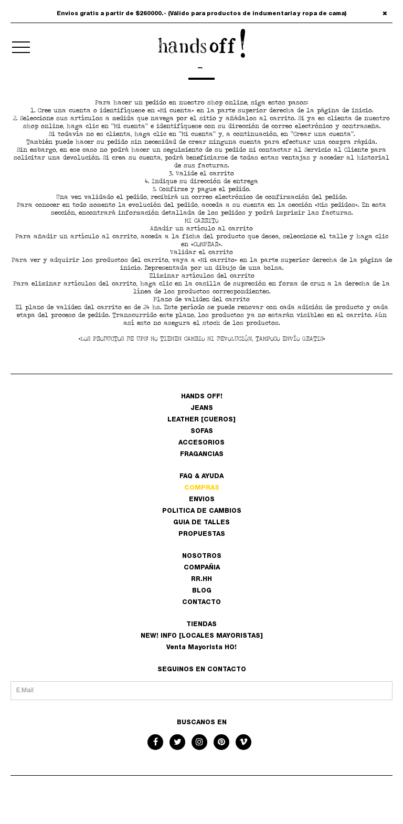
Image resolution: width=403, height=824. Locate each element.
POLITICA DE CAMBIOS (201, 511)
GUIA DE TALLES (201, 523)
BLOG (201, 591)
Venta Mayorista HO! (201, 648)
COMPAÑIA (202, 568)
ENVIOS (202, 499)
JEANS (201, 408)
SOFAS (201, 431)
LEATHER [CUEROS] (201, 420)
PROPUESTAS (201, 534)
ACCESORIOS (201, 443)
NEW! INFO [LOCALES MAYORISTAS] (202, 636)
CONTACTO (201, 602)
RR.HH (201, 579)
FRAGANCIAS (202, 454)
